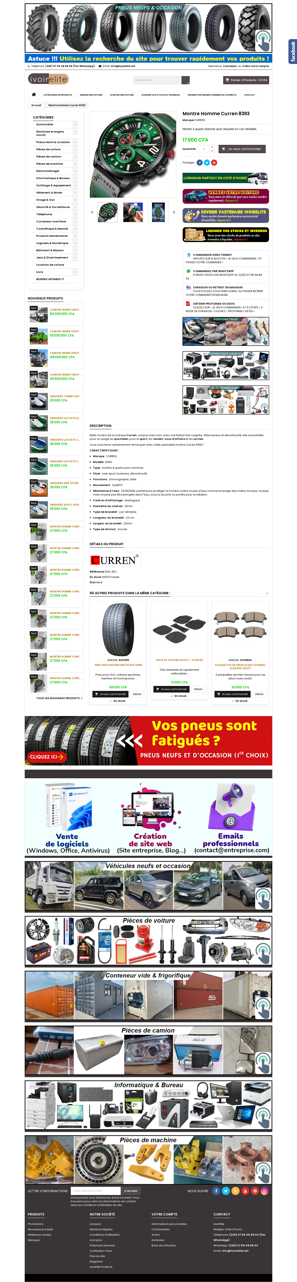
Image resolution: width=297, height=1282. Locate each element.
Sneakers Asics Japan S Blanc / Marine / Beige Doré (66, 504)
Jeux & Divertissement (52, 257)
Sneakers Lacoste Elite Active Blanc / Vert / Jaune (66, 418)
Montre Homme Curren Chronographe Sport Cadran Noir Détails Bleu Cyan (66, 526)
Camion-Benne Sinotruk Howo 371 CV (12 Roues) (66, 374)
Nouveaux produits (45, 298)
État (93, 582)
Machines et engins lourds (50, 133)
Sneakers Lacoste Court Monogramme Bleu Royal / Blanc (66, 439)
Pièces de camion (48, 156)
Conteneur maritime (51, 221)
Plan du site (97, 1256)
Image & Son (45, 200)
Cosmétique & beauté (52, 229)
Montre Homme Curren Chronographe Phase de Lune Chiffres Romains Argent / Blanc (66, 635)
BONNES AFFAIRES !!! (50, 279)
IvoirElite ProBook (101, 1267)
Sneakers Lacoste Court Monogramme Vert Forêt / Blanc (66, 461)
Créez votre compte (255, 66)
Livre (39, 272)
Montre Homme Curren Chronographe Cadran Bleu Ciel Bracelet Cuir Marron (66, 591)
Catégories (43, 117)
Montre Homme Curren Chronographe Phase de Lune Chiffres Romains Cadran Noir (66, 613)
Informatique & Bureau (53, 178)
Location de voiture (50, 265)
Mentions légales (101, 1229)
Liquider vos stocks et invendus (160, 94)
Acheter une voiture (122, 94)
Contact (249, 94)
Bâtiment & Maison (50, 250)
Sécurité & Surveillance (53, 207)
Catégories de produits (58, 94)
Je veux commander (241, 149)
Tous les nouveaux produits (60, 698)
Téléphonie (44, 214)
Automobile (44, 124)
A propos (96, 1240)
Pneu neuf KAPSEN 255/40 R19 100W (118, 665)
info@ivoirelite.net (123, 66)
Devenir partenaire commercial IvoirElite (212, 94)
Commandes (161, 1229)
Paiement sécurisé (102, 1245)
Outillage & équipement (53, 185)
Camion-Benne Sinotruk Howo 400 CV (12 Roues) (66, 353)
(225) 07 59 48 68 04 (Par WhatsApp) (70, 66)
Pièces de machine (49, 164)
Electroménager (48, 171)
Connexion (230, 66)
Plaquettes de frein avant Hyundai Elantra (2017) (240, 666)
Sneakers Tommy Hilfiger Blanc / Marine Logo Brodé (66, 396)
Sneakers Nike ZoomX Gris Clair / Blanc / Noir (66, 483)
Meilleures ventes (39, 1235)
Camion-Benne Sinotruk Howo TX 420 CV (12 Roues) (66, 331)
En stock (95, 577)
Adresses (158, 1240)
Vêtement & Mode (49, 193)
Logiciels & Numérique (52, 243)
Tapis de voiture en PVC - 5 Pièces (179, 660)
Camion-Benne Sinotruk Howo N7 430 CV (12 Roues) (66, 309)
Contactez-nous (101, 1251)
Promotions (35, 1224)
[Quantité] (204, 149)
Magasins (96, 1261)
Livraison (95, 1224)
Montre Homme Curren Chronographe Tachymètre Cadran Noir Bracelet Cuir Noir (66, 569)
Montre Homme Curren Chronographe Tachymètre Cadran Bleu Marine (66, 548)
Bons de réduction (164, 1245)
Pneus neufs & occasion (53, 142)
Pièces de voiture (48, 149)
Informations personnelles (169, 1224)
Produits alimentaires (52, 236)
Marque (188, 120)
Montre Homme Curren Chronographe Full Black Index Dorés (66, 678)
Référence (97, 572)
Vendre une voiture (91, 94)
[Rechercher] (161, 80)
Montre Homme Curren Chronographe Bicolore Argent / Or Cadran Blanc (66, 656)
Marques (34, 1240)
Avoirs (156, 1235)
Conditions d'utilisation (105, 1235)
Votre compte (164, 1214)
